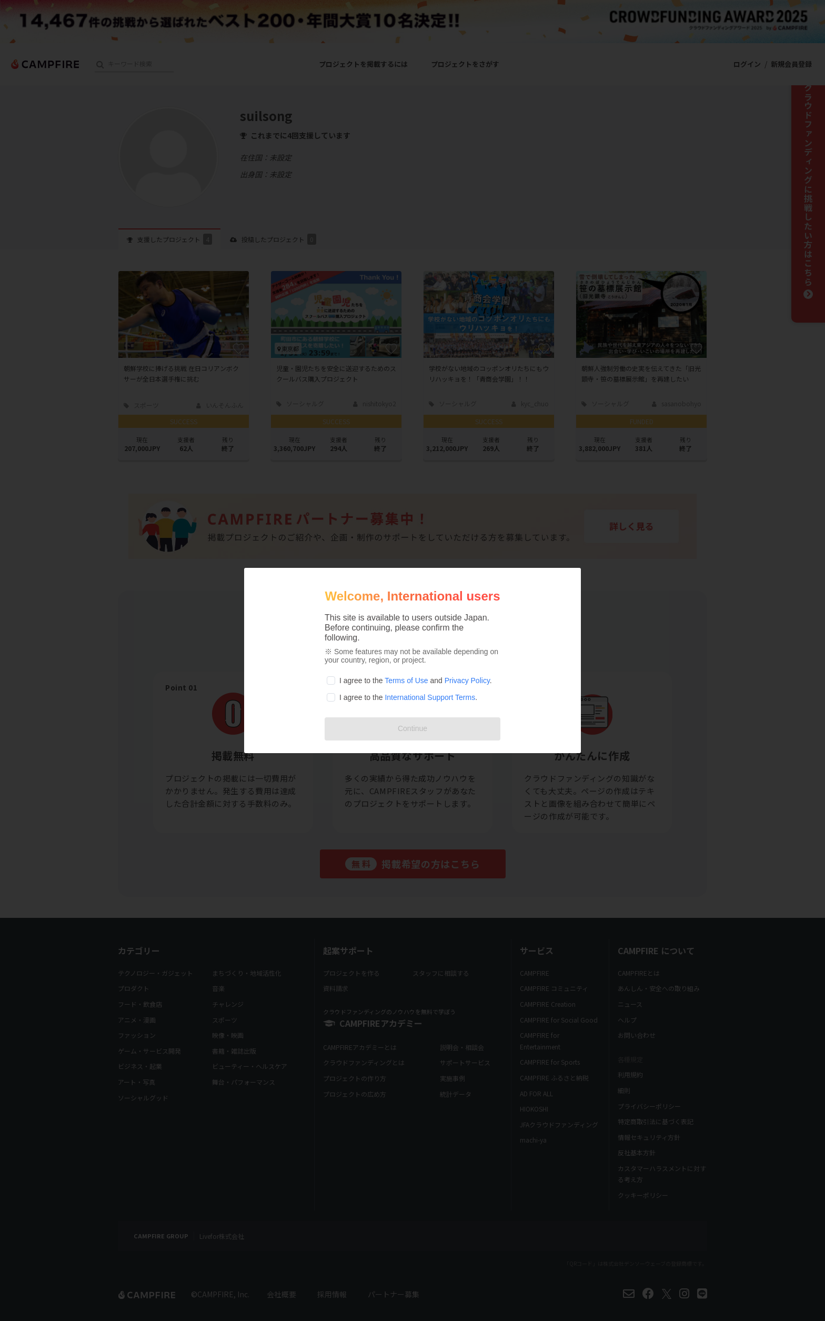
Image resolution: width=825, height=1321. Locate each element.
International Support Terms (430, 697)
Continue (412, 728)
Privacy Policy (467, 680)
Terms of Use (406, 680)
